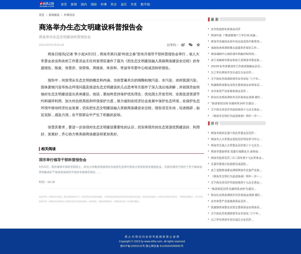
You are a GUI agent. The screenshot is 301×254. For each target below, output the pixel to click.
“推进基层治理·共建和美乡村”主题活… (233, 103)
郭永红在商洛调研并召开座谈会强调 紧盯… (237, 97)
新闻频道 (54, 14)
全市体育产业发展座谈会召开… (230, 91)
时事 (104, 4)
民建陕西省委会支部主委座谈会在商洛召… (236, 84)
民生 (114, 4)
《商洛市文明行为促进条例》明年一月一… (236, 115)
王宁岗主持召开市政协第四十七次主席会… (236, 109)
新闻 (74, 4)
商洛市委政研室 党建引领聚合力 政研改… (236, 151)
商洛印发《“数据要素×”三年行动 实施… (234, 35)
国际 (94, 4)
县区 (124, 4)
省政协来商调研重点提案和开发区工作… (235, 47)
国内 (84, 4)
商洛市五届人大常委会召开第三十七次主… (236, 145)
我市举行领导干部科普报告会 (62, 160)
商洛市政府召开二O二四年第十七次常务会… (237, 157)
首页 (64, 4)
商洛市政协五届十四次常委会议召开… (234, 133)
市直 (134, 4)
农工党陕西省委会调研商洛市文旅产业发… (236, 170)
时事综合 (69, 14)
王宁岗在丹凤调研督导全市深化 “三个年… (236, 78)
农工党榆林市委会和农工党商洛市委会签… (236, 60)
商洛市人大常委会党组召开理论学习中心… (236, 139)
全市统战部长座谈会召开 (226, 29)
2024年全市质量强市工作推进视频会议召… (237, 66)
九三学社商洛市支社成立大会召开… (232, 72)
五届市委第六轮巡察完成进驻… (230, 163)
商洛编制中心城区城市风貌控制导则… (234, 53)
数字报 (145, 4)
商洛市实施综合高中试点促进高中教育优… (236, 41)
